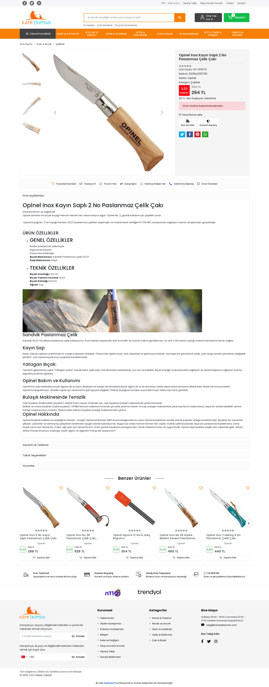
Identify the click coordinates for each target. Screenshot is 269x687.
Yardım (230, 3)
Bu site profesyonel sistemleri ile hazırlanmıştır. (134, 683)
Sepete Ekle (41, 557)
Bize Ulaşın (209, 610)
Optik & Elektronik (162, 634)
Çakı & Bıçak (159, 640)
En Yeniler (89, 25)
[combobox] (24, 657)
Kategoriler (158, 610)
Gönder (78, 636)
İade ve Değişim (109, 640)
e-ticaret (136, 683)
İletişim (242, 3)
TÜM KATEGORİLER (38, 34)
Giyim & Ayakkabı (162, 629)
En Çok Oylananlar (126, 25)
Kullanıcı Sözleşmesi (112, 629)
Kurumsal (104, 610)
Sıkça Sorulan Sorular (211, 3)
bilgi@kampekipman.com (219, 625)
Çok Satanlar (105, 25)
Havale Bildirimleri (110, 657)
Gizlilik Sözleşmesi (110, 623)
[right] (249, 523)
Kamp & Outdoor (162, 618)
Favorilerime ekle (190, 114)
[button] (236, 17)
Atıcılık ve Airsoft (161, 623)
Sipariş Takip (190, 3)
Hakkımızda (107, 618)
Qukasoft (110, 683)
